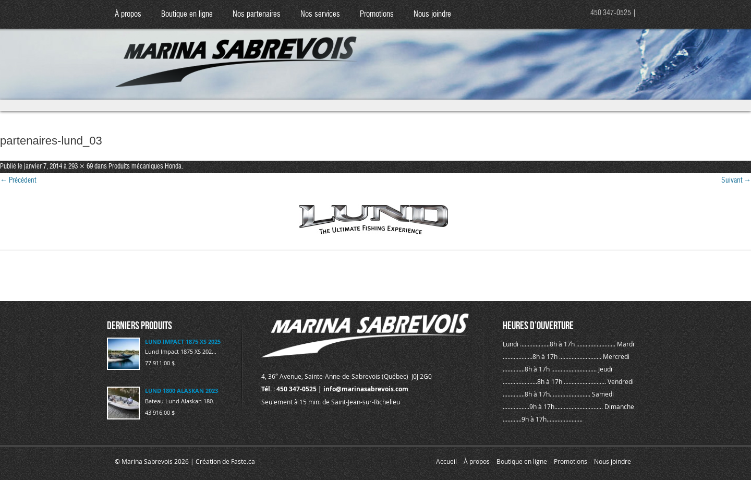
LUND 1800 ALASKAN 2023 (181, 390)
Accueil (446, 461)
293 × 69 (80, 166)
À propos (128, 14)
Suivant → (736, 180)
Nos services (320, 14)
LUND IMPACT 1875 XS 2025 (183, 341)
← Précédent (18, 180)
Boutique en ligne (187, 14)
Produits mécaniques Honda (144, 166)
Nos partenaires (257, 14)
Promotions (377, 14)
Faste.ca (243, 461)
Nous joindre (432, 14)
